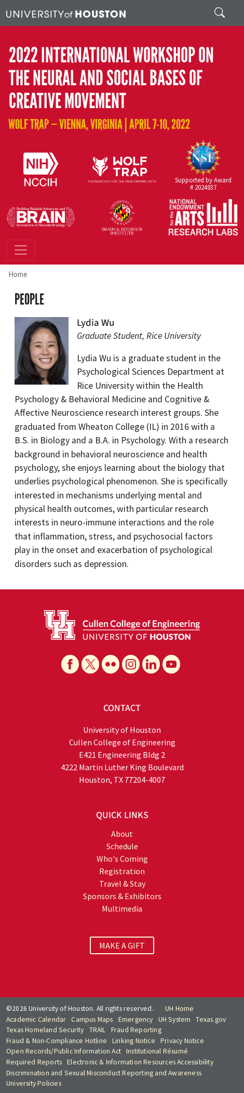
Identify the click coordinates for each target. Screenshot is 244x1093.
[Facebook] (70, 664)
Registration (122, 871)
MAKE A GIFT (122, 945)
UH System (174, 1019)
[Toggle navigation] (20, 250)
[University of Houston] (66, 13)
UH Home (179, 1008)
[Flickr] (110, 664)
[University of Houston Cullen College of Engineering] (122, 623)
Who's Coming (122, 858)
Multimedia (122, 908)
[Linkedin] (151, 664)
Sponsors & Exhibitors (122, 896)
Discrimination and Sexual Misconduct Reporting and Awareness (103, 1073)
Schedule (122, 846)
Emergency (135, 1019)
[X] (90, 664)
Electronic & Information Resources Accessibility (140, 1062)
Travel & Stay (122, 883)
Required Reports (34, 1062)
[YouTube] (171, 664)
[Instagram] (131, 664)
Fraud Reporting (136, 1029)
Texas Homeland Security (45, 1029)
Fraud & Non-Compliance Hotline (56, 1040)
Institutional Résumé (157, 1051)
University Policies (33, 1083)
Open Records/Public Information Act (63, 1051)
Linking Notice (133, 1040)
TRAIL (97, 1029)
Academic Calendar (36, 1019)
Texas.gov (211, 1019)
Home (18, 274)
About (122, 833)
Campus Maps (92, 1019)
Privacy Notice (182, 1040)
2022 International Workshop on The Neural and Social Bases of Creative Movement (111, 78)
